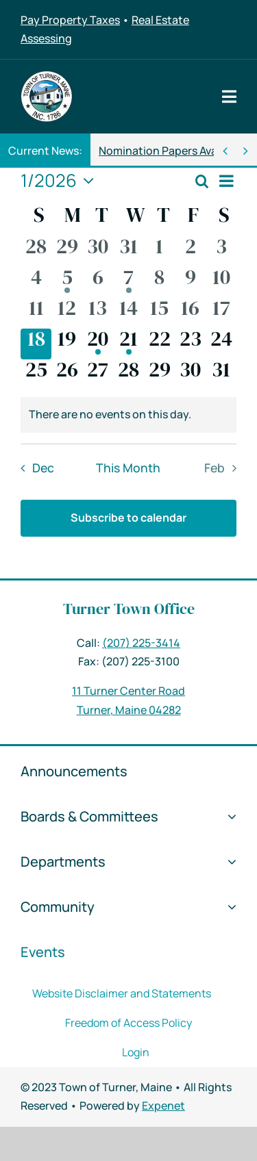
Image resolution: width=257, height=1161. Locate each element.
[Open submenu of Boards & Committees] (228, 816)
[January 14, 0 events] (128, 313)
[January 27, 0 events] (97, 374)
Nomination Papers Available (172, 150)
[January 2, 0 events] (190, 251)
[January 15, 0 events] (159, 313)
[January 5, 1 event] (66, 282)
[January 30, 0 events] (190, 374)
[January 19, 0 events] (66, 344)
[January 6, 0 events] (97, 282)
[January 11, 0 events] (36, 313)
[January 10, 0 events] (221, 282)
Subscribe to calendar (128, 517)
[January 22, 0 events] (159, 344)
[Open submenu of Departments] (228, 861)
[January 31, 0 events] (221, 374)
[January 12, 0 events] (66, 313)
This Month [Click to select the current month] (128, 467)
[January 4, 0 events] (36, 282)
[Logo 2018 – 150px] (47, 76)
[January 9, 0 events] (190, 282)
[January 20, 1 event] (97, 344)
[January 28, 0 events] (128, 374)
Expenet (163, 1105)
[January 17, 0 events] (221, 313)
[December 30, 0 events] (97, 251)
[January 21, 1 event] (128, 344)
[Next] (245, 151)
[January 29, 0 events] (159, 374)
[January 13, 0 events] (97, 313)
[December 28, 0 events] (36, 251)
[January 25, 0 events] (36, 374)
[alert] (128, 414)
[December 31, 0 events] (128, 251)
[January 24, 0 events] (221, 344)
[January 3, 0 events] (221, 251)
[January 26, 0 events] (66, 374)
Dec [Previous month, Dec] (43, 467)
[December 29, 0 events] (66, 251)
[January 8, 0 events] (159, 282)
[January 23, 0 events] (190, 344)
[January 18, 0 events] (36, 344)
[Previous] (225, 151)
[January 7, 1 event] (128, 282)
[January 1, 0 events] (159, 251)
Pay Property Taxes (70, 19)
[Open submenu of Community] (228, 907)
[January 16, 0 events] (190, 313)
